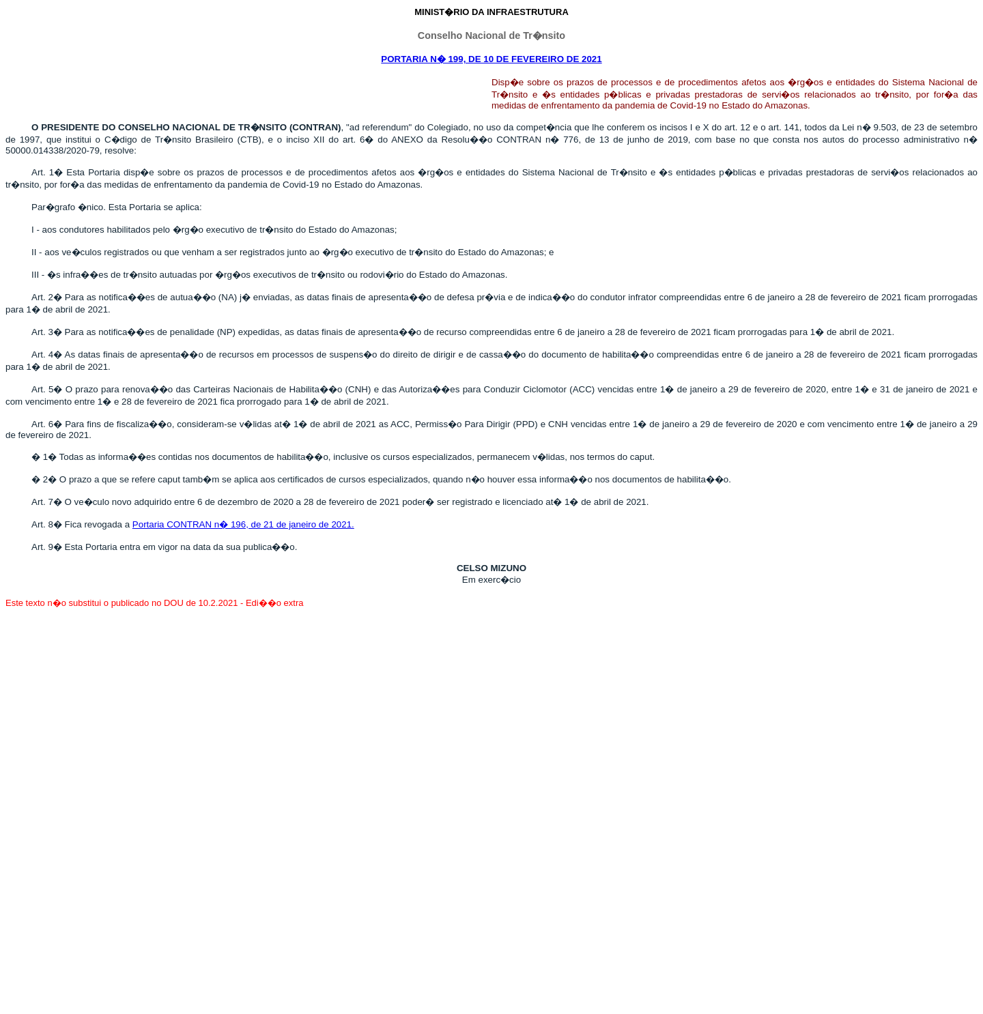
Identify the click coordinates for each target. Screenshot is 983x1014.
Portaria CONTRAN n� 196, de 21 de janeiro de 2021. (243, 524)
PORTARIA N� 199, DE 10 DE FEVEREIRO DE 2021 (491, 59)
